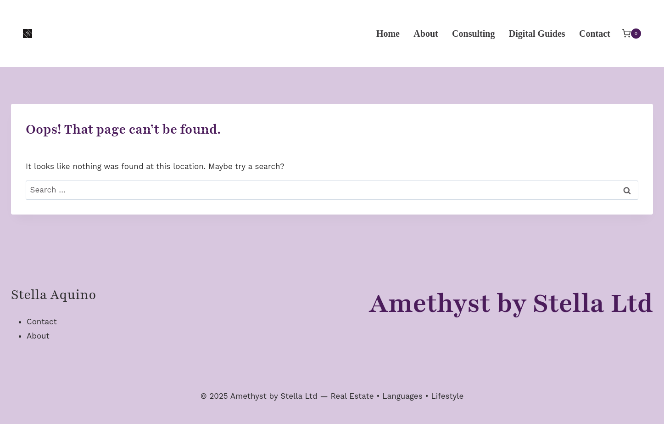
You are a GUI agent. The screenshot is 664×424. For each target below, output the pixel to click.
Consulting (473, 33)
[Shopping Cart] (631, 33)
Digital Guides (537, 33)
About (425, 33)
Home (388, 33)
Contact (594, 33)
